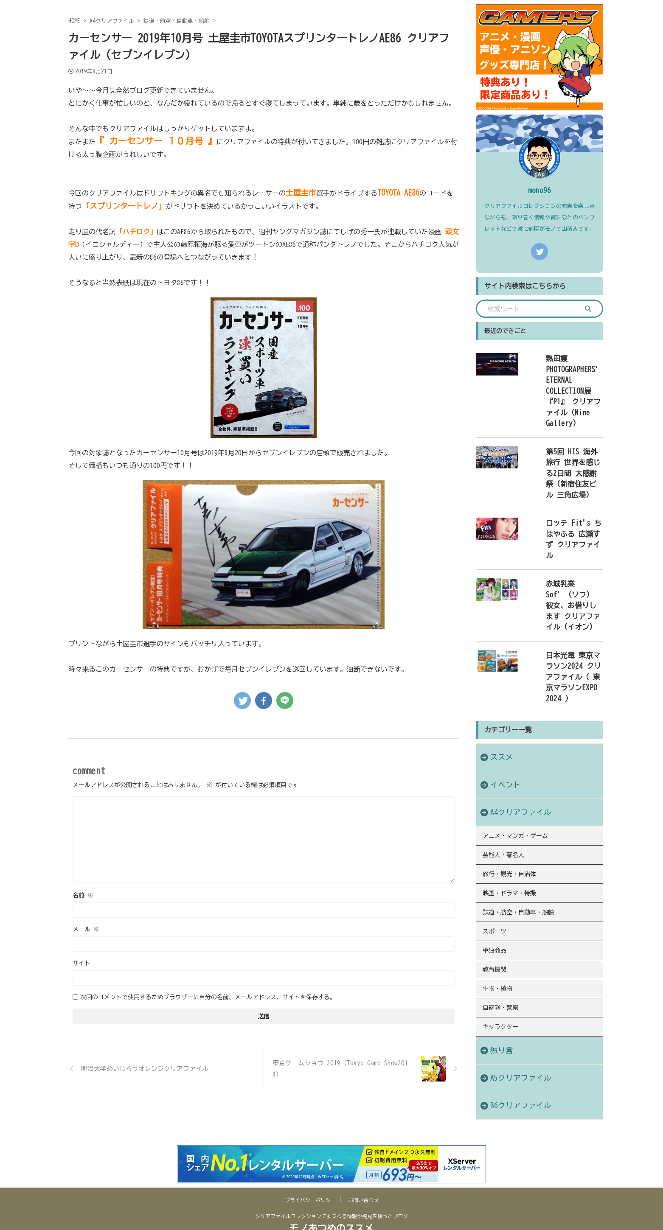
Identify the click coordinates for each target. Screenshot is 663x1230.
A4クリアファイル (512, 677)
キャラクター (500, 874)
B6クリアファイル (512, 952)
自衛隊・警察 (500, 857)
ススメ (497, 622)
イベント (500, 650)
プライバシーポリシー (310, 1174)
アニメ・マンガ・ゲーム (515, 700)
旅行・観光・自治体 (509, 735)
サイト (81, 963)
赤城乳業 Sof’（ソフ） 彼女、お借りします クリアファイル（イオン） (562, 508)
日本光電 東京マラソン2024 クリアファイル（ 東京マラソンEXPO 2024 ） (562, 554)
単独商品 (494, 804)
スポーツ (494, 787)
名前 (83, 895)
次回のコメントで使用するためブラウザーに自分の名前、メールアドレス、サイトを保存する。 (208, 997)
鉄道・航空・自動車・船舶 (518, 770)
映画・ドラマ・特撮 (509, 752)
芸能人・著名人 (503, 717)
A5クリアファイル (512, 924)
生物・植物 (497, 839)
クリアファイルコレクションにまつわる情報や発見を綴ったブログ (331, 1190)
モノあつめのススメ (331, 1203)
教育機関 (494, 822)
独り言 (497, 897)
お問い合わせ (363, 1174)
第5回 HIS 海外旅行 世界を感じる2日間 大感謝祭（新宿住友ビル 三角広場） (563, 422)
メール (86, 929)
